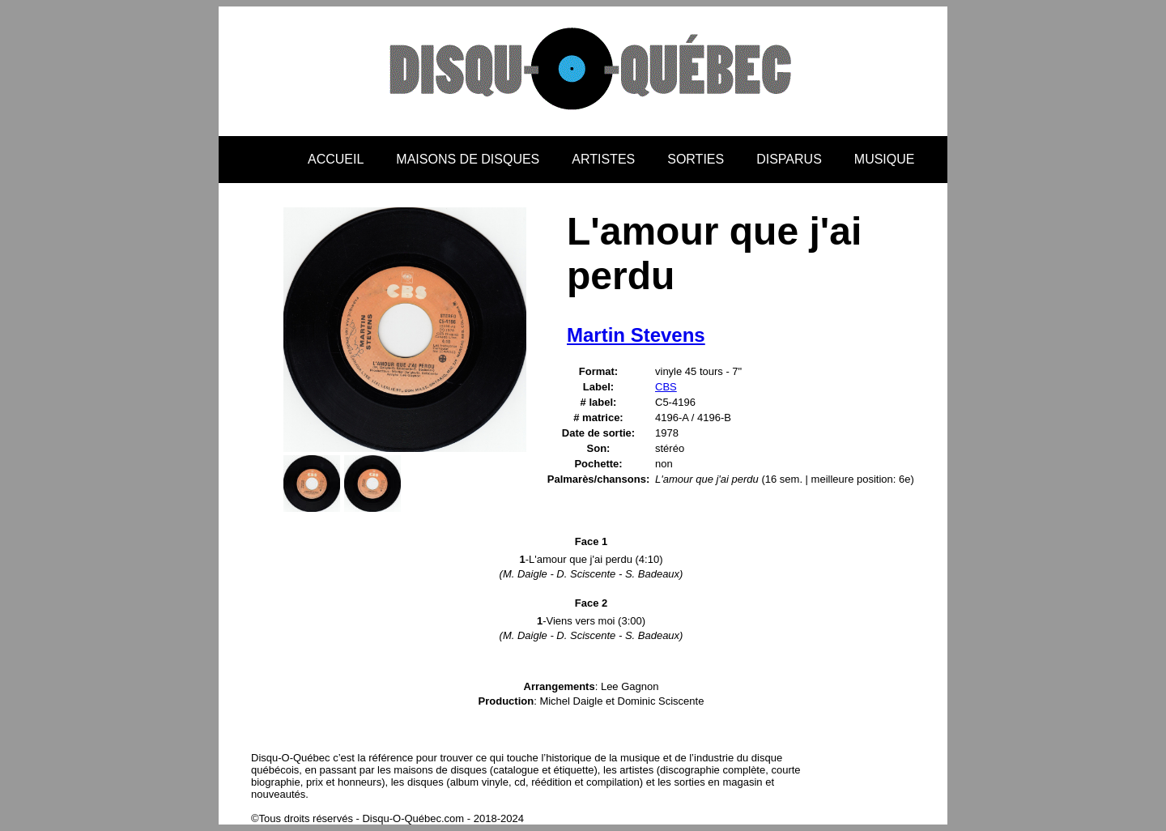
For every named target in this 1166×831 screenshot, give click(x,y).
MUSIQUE (884, 159)
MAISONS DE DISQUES (467, 159)
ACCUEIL (336, 159)
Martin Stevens (636, 335)
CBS (666, 387)
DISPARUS (789, 159)
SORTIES (695, 159)
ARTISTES (603, 159)
